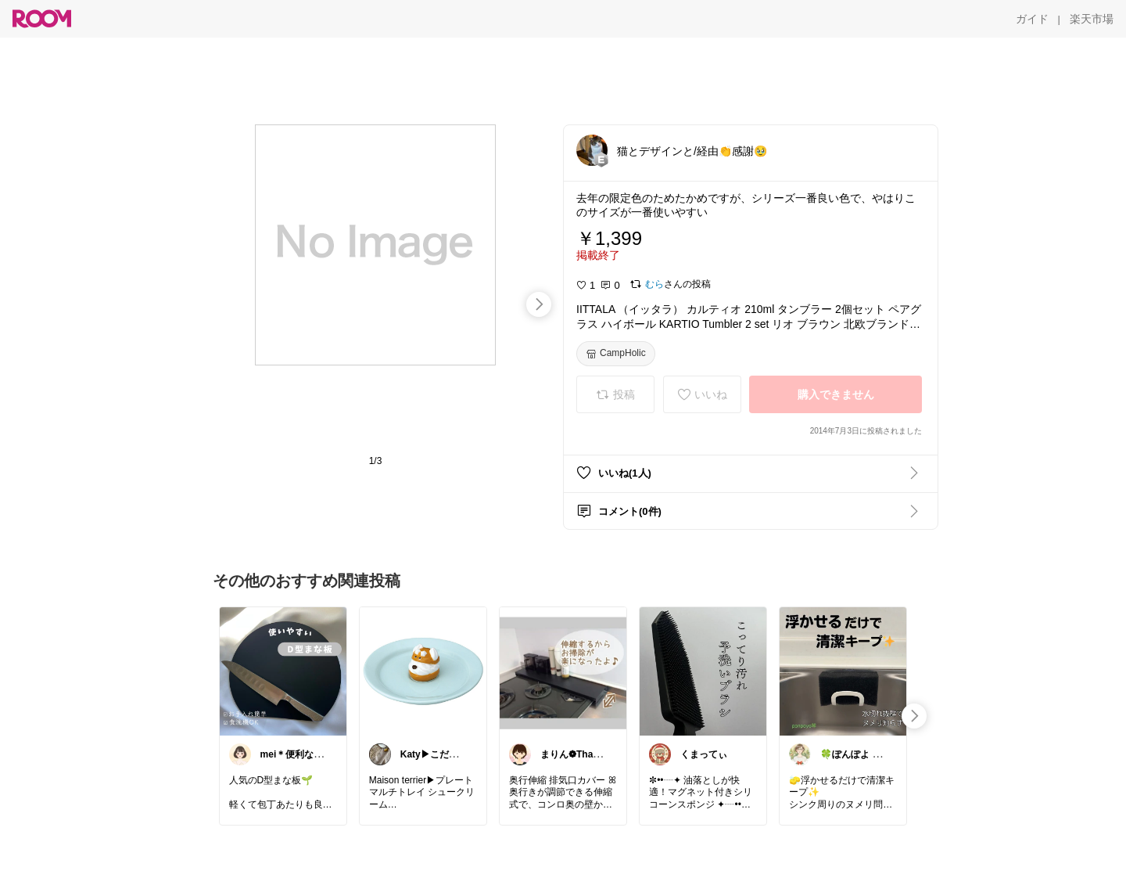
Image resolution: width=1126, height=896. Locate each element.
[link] (283, 670)
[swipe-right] (538, 304)
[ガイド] (1032, 19)
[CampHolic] (615, 353)
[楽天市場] (1091, 19)
